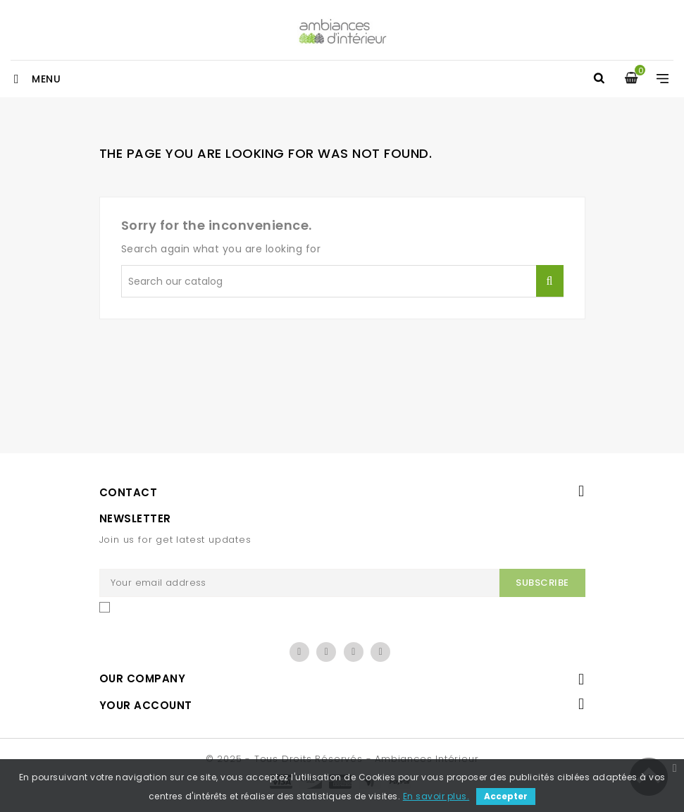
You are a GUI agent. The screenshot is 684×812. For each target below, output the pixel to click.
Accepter (506, 796)
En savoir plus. (436, 796)
